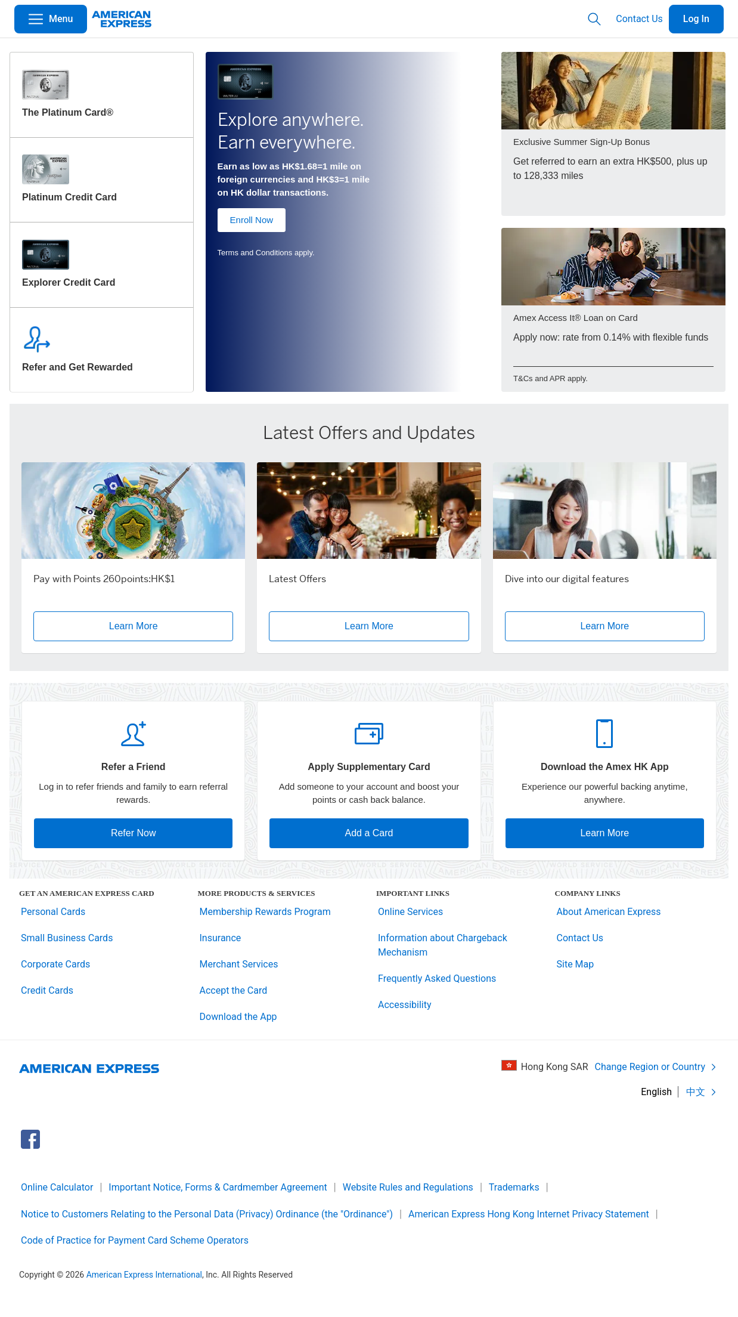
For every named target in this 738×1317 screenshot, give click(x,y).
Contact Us (639, 18)
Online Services (410, 911)
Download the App (238, 1016)
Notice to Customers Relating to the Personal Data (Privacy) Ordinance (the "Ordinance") (207, 1214)
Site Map (575, 964)
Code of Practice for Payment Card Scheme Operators (135, 1240)
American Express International (144, 1274)
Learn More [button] (171, 625)
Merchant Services (239, 964)
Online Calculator (57, 1187)
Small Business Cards (67, 938)
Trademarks (514, 1187)
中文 (701, 1092)
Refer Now (133, 833)
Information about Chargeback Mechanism (442, 945)
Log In (696, 18)
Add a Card (369, 833)
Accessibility (405, 1004)
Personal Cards (53, 911)
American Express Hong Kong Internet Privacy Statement (528, 1214)
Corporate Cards (55, 964)
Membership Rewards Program (265, 911)
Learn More (604, 833)
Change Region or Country (656, 1066)
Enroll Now (252, 220)
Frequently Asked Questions (437, 978)
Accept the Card (234, 990)
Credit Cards (47, 990)
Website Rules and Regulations (408, 1187)
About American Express (609, 911)
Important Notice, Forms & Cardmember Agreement (217, 1187)
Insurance (220, 938)
